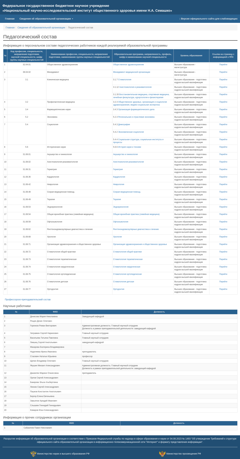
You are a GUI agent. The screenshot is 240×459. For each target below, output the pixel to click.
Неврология (118, 184)
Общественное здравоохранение (128, 64)
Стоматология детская (123, 281)
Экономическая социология (131, 132)
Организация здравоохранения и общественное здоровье (140, 244)
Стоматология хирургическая (126, 267)
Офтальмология (120, 222)
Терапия (117, 199)
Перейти (223, 64)
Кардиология (119, 177)
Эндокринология (120, 207)
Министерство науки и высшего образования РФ (63, 453)
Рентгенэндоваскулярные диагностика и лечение (136, 229)
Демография (124, 124)
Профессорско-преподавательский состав (27, 299)
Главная (11, 18)
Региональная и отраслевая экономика (136, 117)
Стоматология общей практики (127, 252)
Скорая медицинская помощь (127, 192)
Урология (117, 237)
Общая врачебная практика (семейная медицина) (136, 214)
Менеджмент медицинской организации (131, 72)
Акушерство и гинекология (125, 154)
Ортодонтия (118, 289)
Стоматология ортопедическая (127, 274)
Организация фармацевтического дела (136, 109)
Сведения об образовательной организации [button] (46, 18)
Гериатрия (118, 169)
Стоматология (124, 79)
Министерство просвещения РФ (183, 453)
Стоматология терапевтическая (127, 259)
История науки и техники (129, 147)
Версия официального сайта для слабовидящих (209, 18)
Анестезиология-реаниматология (128, 162)
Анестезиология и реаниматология (135, 87)
